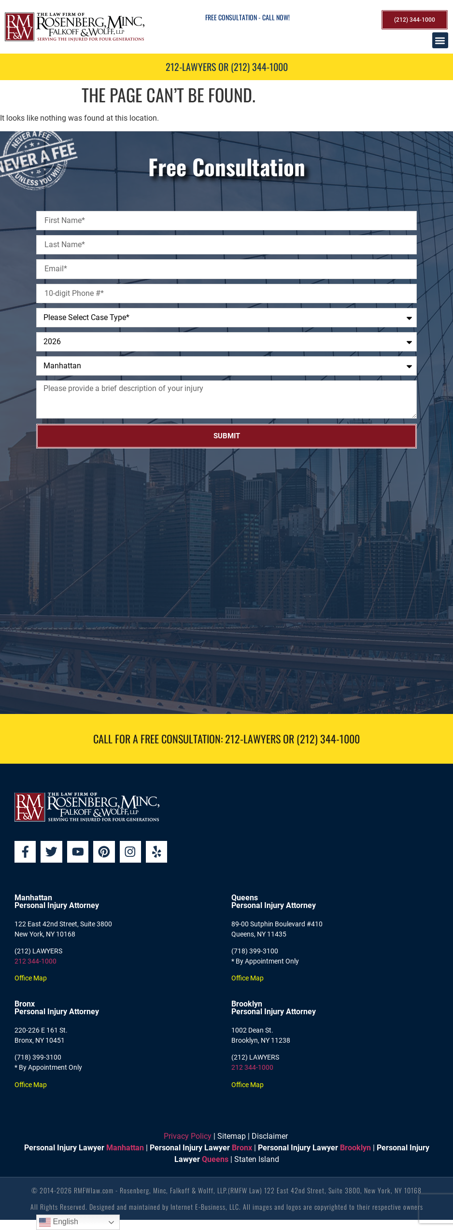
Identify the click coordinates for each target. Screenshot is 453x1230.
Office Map (30, 978)
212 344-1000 (35, 961)
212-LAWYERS (253, 738)
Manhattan (125, 1148)
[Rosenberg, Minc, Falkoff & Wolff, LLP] (226, 581)
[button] (440, 40)
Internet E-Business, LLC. (205, 1207)
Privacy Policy (188, 1136)
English (58, 1222)
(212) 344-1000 (328, 738)
